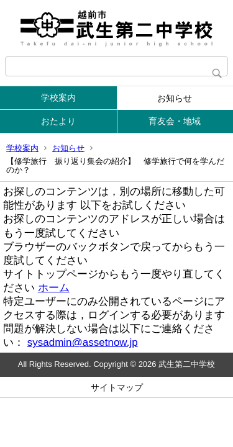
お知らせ (174, 98)
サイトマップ (117, 387)
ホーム (54, 288)
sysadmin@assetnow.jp (82, 342)
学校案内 (58, 97)
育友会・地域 (174, 121)
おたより (58, 121)
